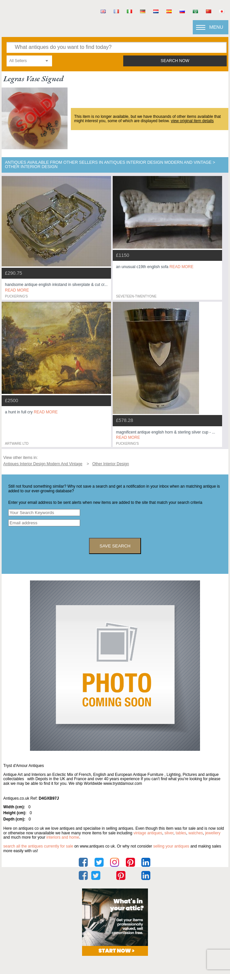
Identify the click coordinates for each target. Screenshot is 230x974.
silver (168, 833)
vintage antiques (147, 833)
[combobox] (29, 60)
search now (175, 60)
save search (115, 545)
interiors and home (62, 837)
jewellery (212, 833)
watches (195, 833)
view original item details (192, 121)
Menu (216, 27)
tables (181, 833)
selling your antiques (171, 846)
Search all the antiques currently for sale (38, 846)
